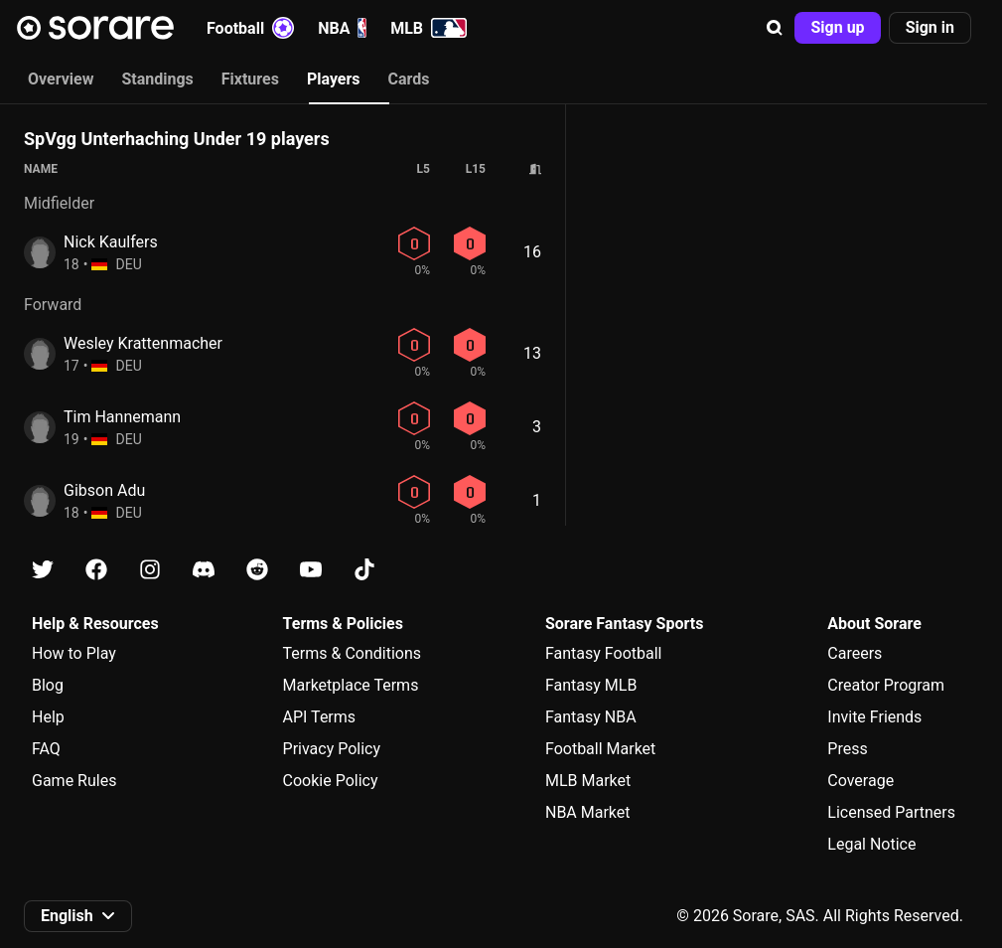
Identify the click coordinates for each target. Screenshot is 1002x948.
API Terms (320, 717)
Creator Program (885, 685)
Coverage (860, 780)
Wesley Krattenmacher (143, 343)
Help (48, 717)
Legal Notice (871, 844)
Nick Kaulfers (111, 242)
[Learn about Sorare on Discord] (203, 570)
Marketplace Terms (351, 685)
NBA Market (588, 812)
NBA (342, 28)
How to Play (74, 653)
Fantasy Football (603, 653)
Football (250, 28)
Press (847, 748)
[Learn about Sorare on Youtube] (311, 570)
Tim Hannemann (122, 416)
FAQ (46, 748)
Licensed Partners (891, 812)
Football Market (600, 748)
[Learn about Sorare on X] (43, 570)
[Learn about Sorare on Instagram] (150, 570)
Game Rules (74, 780)
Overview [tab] (60, 79)
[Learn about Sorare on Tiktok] (364, 570)
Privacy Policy (332, 748)
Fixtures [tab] (250, 79)
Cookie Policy (330, 780)
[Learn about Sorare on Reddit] (257, 570)
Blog (48, 685)
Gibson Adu (104, 490)
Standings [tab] (157, 79)
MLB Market (588, 780)
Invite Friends (874, 717)
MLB (428, 28)
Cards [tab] (409, 79)
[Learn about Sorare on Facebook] (96, 570)
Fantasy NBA (591, 717)
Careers (854, 653)
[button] (774, 28)
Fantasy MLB (591, 685)
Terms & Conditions (352, 653)
